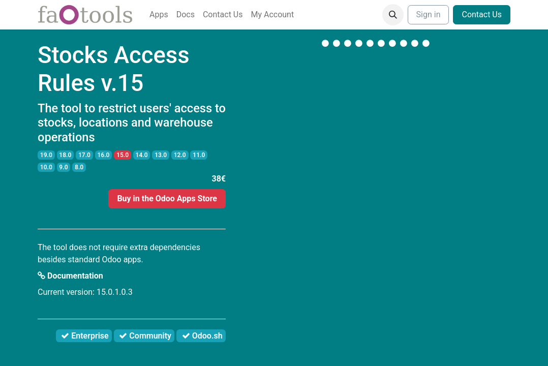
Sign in (428, 14)
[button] (393, 14)
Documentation (70, 276)
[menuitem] (158, 15)
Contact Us (482, 14)
